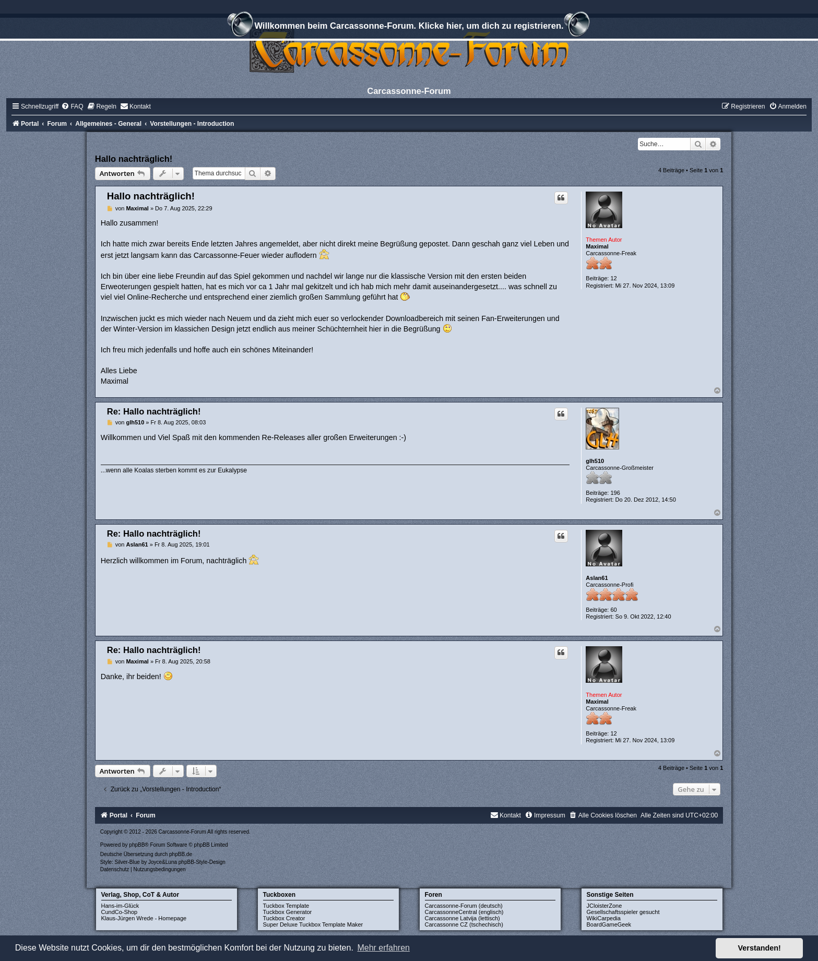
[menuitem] (72, 106)
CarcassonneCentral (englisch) (464, 912)
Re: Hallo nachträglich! (154, 411)
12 (613, 278)
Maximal (597, 246)
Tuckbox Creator (284, 918)
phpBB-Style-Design (202, 862)
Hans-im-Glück (120, 906)
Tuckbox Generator (287, 912)
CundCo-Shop (119, 912)
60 (613, 610)
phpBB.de (180, 854)
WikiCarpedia (604, 918)
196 (615, 493)
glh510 (595, 461)
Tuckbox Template (286, 906)
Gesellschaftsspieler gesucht (623, 912)
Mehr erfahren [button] (383, 947)
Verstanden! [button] (759, 948)
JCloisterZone (604, 906)
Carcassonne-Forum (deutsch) (464, 906)
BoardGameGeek (609, 924)
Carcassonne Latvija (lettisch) (462, 918)
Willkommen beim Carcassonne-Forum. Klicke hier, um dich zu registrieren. (408, 27)
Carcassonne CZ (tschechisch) (464, 924)
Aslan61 (597, 578)
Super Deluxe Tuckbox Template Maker (313, 924)
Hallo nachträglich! (134, 158)
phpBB (137, 845)
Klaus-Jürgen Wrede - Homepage (144, 918)
